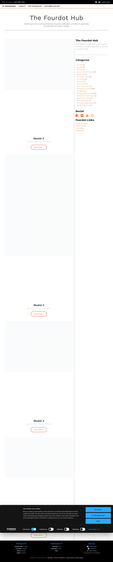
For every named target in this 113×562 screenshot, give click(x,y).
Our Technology (35, 6)
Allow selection (98, 544)
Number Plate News (86, 96)
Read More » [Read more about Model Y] (38, 147)
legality (81, 91)
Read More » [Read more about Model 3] (38, 314)
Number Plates (84, 98)
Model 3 (39, 305)
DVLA (81, 81)
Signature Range (82, 123)
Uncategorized (84, 105)
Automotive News (85, 72)
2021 (80, 69)
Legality (22, 6)
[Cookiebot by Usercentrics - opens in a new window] (11, 558)
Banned (82, 74)
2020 (81, 67)
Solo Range (80, 128)
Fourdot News (84, 86)
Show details (93, 558)
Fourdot (82, 84)
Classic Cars (83, 77)
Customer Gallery (52, 6)
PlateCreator (80, 130)
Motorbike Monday (86, 93)
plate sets (105, 2)
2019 (80, 65)
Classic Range (81, 126)
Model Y (38, 138)
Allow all (98, 539)
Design (81, 79)
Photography (84, 100)
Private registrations (86, 103)
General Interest (85, 89)
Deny (98, 550)
